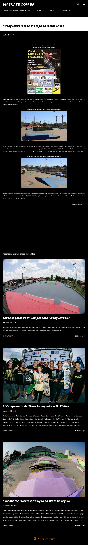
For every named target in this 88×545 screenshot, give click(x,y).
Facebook (52, 10)
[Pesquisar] (78, 4)
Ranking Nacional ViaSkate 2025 (15, 10)
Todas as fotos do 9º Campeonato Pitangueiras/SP (36, 318)
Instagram (38, 10)
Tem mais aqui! (80, 336)
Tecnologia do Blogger (44, 538)
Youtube (65, 10)
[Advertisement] (44, 229)
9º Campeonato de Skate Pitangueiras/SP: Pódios (36, 406)
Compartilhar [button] (77, 204)
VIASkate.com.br (19, 4)
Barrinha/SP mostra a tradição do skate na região (36, 501)
